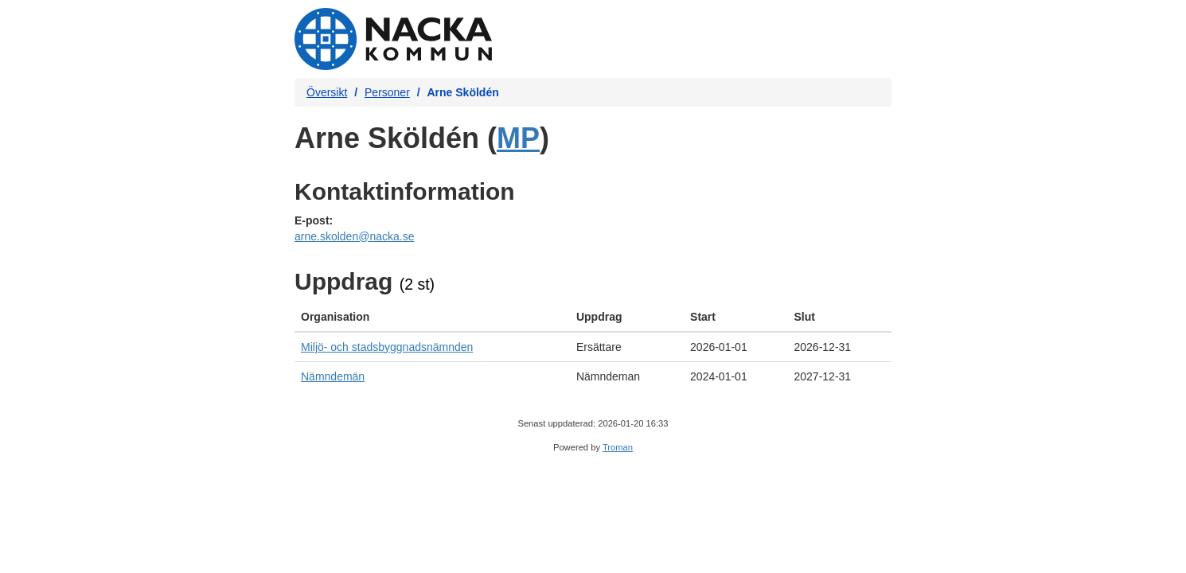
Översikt (326, 92)
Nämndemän (333, 376)
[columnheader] (432, 317)
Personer (387, 92)
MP (518, 138)
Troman (618, 447)
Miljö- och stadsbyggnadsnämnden (387, 347)
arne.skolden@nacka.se (354, 236)
